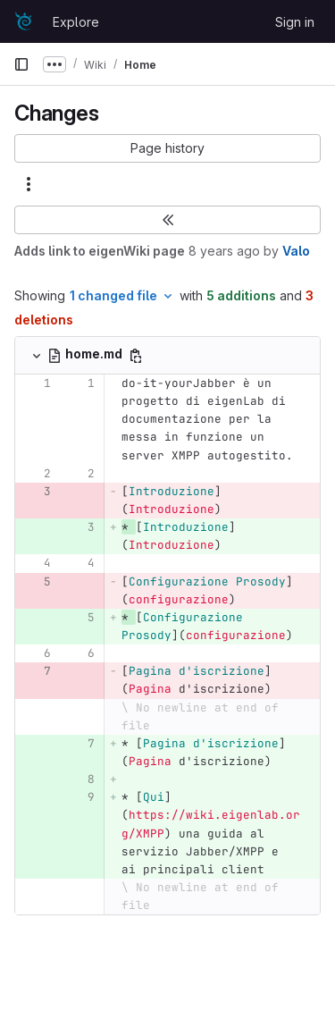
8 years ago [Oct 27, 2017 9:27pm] (224, 250)
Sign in (294, 21)
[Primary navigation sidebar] (21, 64)
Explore (76, 21)
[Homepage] (24, 21)
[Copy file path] (136, 355)
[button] (167, 148)
